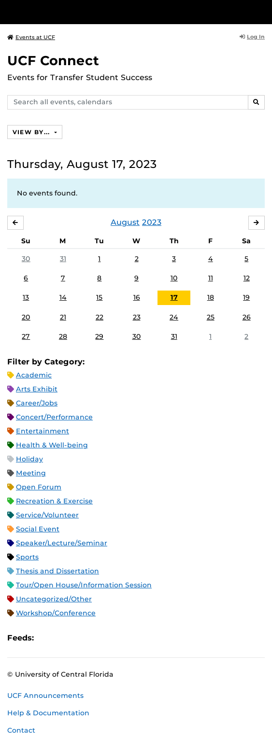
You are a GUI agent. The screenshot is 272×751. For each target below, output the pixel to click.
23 (137, 317)
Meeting (31, 473)
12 (246, 278)
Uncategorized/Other (54, 599)
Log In (252, 36)
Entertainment (42, 431)
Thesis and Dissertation (57, 571)
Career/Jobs (36, 403)
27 (26, 336)
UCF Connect (53, 61)
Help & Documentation (48, 713)
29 (99, 336)
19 (246, 297)
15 (99, 297)
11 (210, 278)
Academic (34, 375)
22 (99, 317)
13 (26, 297)
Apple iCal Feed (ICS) (46, 638)
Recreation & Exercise (54, 501)
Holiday (29, 459)
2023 (151, 222)
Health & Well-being (52, 445)
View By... (32, 132)
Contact (21, 730)
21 (63, 317)
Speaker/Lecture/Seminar (61, 543)
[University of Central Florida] (73, 11)
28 (63, 336)
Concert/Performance (54, 417)
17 (174, 297)
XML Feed (95, 638)
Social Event (37, 529)
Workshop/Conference (56, 613)
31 (63, 258)
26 (247, 317)
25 (211, 317)
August (125, 222)
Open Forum (38, 487)
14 (63, 297)
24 (174, 317)
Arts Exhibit (36, 389)
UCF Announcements (45, 695)
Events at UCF (31, 37)
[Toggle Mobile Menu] (262, 11)
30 (26, 258)
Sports (27, 557)
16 (136, 297)
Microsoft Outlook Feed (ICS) (63, 638)
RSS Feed (79, 638)
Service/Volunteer (47, 515)
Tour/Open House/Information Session (84, 585)
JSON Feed (112, 638)
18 (210, 297)
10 (174, 278)
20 (26, 317)
